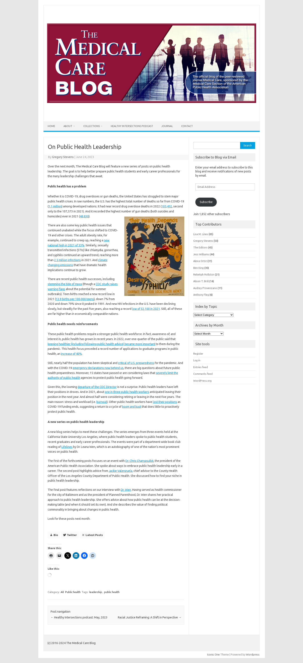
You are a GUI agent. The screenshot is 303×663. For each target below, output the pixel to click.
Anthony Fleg (201, 294)
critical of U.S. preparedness (136, 363)
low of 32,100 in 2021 (146, 308)
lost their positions (165, 402)
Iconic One (213, 654)
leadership (95, 592)
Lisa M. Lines (200, 234)
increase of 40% (71, 353)
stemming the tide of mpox (65, 284)
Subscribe (206, 202)
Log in (196, 360)
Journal (167, 126)
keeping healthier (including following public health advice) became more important (101, 344)
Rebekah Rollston (203, 274)
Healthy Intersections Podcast (132, 126)
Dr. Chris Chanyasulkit (139, 460)
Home (51, 126)
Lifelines (66, 447)
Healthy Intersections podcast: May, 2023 (79, 617)
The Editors (200, 247)
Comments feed (203, 373)
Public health (73, 592)
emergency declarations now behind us (98, 368)
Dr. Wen (126, 489)
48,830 (84, 216)
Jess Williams (201, 254)
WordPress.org (202, 380)
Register (198, 353)
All (62, 592)
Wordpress (252, 654)
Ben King (198, 267)
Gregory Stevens (63, 157)
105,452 (166, 206)
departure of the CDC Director (97, 387)
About (68, 126)
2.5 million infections (67, 260)
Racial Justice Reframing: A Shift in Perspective (149, 617)
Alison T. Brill (201, 281)
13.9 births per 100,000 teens (75, 299)
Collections (91, 126)
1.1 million (55, 206)
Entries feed (200, 367)
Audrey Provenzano (205, 288)
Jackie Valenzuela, (121, 470)
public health (112, 592)
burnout (101, 402)
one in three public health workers (127, 392)
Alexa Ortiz (200, 260)
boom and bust (131, 406)
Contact (187, 126)
